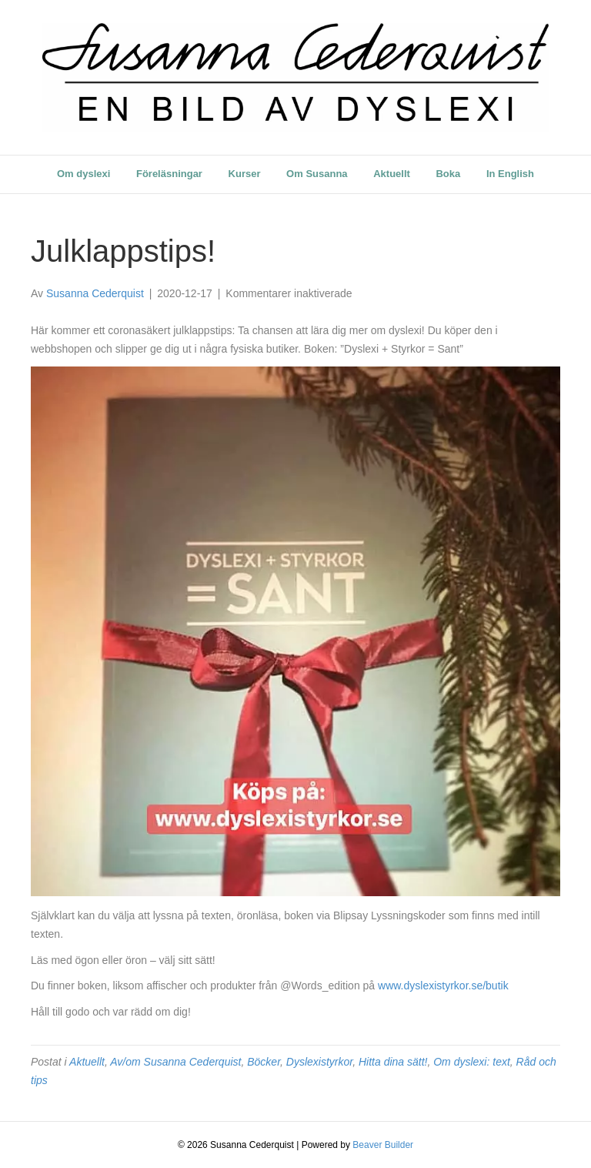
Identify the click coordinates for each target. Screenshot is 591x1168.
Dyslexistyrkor (319, 1062)
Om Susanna (316, 173)
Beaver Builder (382, 1145)
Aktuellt (391, 173)
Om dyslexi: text (471, 1062)
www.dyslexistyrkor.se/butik (443, 985)
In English (510, 173)
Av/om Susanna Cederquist (175, 1062)
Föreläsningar (169, 173)
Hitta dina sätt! (393, 1062)
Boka (448, 173)
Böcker (263, 1062)
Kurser (245, 173)
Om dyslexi (83, 173)
